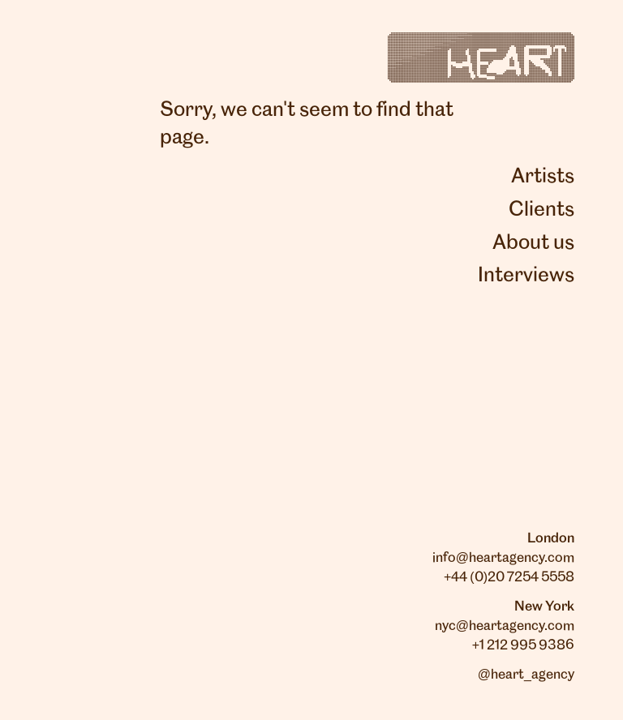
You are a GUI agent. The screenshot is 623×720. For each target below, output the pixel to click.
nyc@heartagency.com (504, 625)
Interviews (526, 275)
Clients (541, 210)
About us (533, 243)
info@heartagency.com (503, 557)
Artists (542, 176)
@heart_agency (526, 674)
